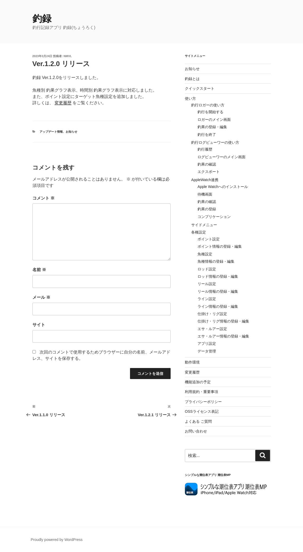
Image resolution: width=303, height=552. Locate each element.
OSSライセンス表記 (202, 411)
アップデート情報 (51, 131)
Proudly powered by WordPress (57, 540)
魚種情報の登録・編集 (216, 261)
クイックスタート (199, 88)
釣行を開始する (210, 112)
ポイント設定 (209, 239)
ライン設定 (207, 299)
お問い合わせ (196, 431)
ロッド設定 (207, 269)
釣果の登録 (207, 209)
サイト (38, 324)
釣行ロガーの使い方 (207, 105)
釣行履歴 (205, 149)
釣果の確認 (207, 164)
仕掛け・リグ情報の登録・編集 (223, 321)
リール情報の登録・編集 (218, 291)
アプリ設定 (207, 343)
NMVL (68, 56)
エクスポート (209, 172)
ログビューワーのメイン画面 (222, 157)
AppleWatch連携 (204, 180)
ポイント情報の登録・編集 (220, 246)
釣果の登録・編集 (212, 127)
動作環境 (192, 362)
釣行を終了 (207, 134)
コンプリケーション (214, 217)
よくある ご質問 (198, 421)
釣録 (41, 18)
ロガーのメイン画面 (214, 119)
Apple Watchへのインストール (223, 187)
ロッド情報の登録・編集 (218, 276)
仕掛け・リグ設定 (212, 314)
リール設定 (207, 284)
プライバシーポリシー (203, 402)
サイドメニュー (204, 225)
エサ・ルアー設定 (212, 329)
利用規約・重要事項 (201, 392)
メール (41, 297)
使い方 (190, 98)
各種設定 (198, 232)
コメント (43, 198)
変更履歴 (63, 103)
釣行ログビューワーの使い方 (215, 142)
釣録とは (192, 79)
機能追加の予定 (198, 382)
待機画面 (205, 194)
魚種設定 (205, 254)
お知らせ (71, 131)
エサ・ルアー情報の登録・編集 (223, 336)
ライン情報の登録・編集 (218, 306)
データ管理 (207, 351)
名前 (39, 269)
